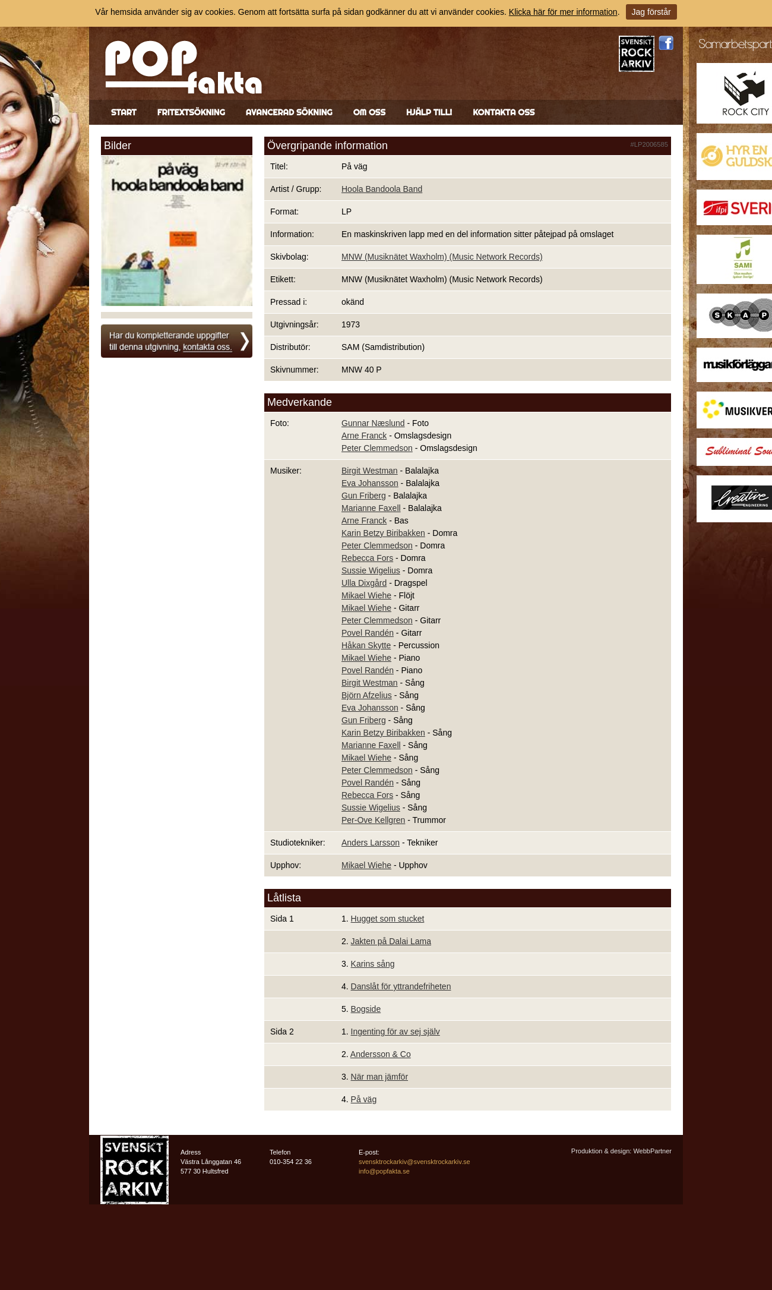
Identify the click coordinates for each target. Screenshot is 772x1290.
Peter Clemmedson (377, 448)
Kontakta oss (503, 112)
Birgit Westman (369, 470)
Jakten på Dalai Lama (391, 941)
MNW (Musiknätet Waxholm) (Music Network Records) (442, 256)
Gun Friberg (363, 495)
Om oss (369, 112)
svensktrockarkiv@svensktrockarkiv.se (414, 1161)
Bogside (366, 1009)
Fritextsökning (191, 112)
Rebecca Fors (367, 558)
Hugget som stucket (388, 918)
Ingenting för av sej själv (395, 1031)
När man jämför (379, 1076)
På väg (364, 1099)
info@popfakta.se (384, 1171)
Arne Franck (364, 435)
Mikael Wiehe (366, 595)
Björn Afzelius (366, 695)
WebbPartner (652, 1151)
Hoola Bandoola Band (381, 189)
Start (124, 112)
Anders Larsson (370, 842)
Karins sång (373, 964)
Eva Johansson (369, 483)
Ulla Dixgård (364, 583)
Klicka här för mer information (563, 12)
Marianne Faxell (371, 508)
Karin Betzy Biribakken (383, 533)
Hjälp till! (429, 112)
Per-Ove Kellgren (373, 820)
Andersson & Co (380, 1054)
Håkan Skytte (366, 645)
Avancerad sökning (289, 112)
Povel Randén (367, 633)
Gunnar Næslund (373, 423)
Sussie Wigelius (370, 570)
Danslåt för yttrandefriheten (401, 986)
